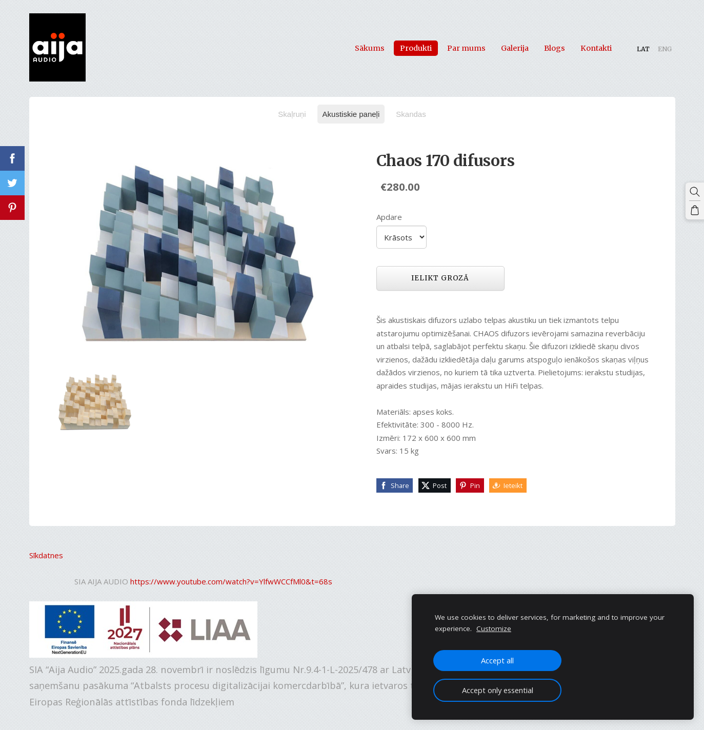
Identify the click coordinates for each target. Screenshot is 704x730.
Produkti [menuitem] (416, 48)
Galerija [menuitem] (515, 48)
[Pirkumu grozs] (695, 210)
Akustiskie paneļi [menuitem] (351, 114)
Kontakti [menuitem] (596, 48)
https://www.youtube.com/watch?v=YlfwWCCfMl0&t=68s (231, 581)
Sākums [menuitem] (370, 48)
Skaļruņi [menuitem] (292, 114)
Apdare (389, 217)
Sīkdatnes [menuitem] (46, 555)
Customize (493, 628)
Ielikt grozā (440, 278)
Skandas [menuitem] (411, 114)
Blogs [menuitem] (554, 48)
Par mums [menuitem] (466, 48)
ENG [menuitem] (665, 49)
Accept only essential (497, 690)
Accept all (497, 660)
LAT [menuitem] (643, 49)
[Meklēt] (695, 191)
